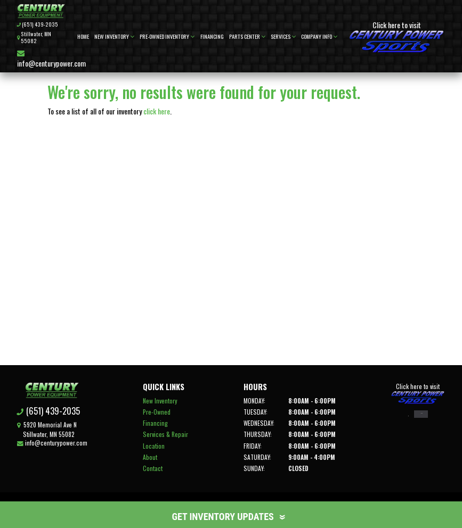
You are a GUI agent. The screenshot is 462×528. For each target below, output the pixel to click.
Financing (212, 36)
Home (83, 36)
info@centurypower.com (51, 59)
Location (153, 445)
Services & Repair (165, 434)
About (149, 456)
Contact (152, 468)
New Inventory (114, 36)
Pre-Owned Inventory (167, 36)
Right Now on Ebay (422, 416)
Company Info (319, 36)
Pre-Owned (156, 411)
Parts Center (247, 36)
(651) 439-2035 (40, 24)
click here (156, 111)
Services (283, 36)
